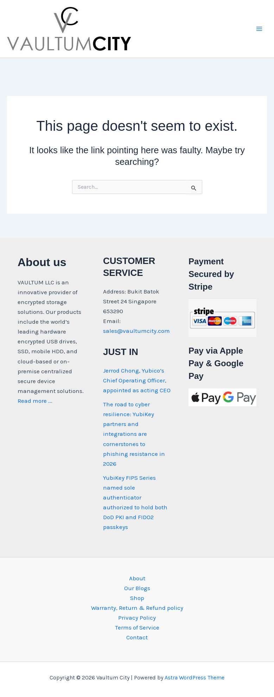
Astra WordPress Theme (194, 677)
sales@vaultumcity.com (136, 330)
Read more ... (35, 400)
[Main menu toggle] (259, 29)
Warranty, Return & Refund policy (137, 607)
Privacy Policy (137, 617)
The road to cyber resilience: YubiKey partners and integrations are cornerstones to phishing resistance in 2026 (134, 434)
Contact (137, 637)
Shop (137, 597)
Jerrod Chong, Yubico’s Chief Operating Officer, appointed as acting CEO (137, 380)
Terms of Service (137, 627)
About (137, 578)
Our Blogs (137, 588)
